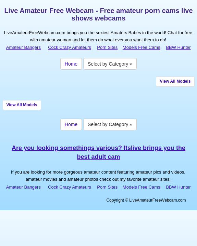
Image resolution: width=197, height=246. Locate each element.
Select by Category (110, 64)
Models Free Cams (141, 47)
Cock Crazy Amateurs (69, 47)
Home (71, 64)
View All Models (175, 81)
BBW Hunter (178, 47)
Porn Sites (107, 47)
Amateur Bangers (23, 47)
